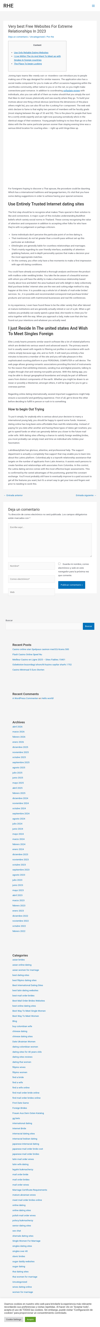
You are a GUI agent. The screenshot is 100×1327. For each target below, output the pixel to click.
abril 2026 (17, 726)
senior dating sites (21, 1225)
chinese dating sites (22, 1036)
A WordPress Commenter (25, 698)
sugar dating (18, 1266)
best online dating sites (24, 1005)
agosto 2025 (18, 767)
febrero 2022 (18, 931)
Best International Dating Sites (27, 985)
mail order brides (20, 1179)
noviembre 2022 (20, 920)
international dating (22, 1123)
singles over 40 (20, 1251)
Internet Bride (19, 1128)
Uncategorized (37, 36)
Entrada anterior (13, 495)
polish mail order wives (24, 1215)
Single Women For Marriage (26, 1240)
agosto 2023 (18, 874)
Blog (14, 1021)
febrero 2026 (18, 736)
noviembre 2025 (20, 752)
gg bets (16, 1118)
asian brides (18, 959)
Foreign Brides (19, 1108)
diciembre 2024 (20, 798)
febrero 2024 (18, 844)
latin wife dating (20, 1164)
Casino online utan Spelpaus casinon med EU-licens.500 (40, 649)
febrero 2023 (18, 905)
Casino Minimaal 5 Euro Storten (28, 669)
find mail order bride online (25, 1092)
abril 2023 (17, 895)
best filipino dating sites (24, 980)
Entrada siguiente (86, 495)
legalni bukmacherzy (22, 1169)
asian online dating (22, 964)
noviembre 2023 (20, 859)
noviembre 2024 (20, 803)
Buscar (9, 620)
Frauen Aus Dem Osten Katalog (28, 1113)
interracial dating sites (23, 1133)
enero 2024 (18, 849)
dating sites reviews (22, 1056)
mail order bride (20, 1174)
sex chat (16, 1230)
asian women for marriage (25, 970)
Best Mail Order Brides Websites (28, 1000)
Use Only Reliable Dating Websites (31, 52)
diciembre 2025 (20, 747)
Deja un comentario (18, 36)
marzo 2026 (18, 731)
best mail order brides (23, 995)
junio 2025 (17, 777)
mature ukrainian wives (24, 1194)
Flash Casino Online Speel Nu (27, 654)
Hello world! (48, 698)
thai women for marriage (24, 1276)
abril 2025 (17, 788)
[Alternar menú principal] (93, 5)
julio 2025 (17, 772)
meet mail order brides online (27, 1200)
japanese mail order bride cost (27, 1148)
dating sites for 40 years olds (27, 1051)
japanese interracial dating (25, 1143)
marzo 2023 (18, 900)
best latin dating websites (25, 990)
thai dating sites (20, 1271)
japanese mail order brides (25, 1154)
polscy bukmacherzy (22, 1220)
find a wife (17, 1082)
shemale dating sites (22, 1235)
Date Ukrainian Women (23, 1041)
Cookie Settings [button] (13, 1319)
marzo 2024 (18, 839)
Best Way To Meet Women (25, 1016)
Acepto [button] (30, 1319)
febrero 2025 (18, 793)
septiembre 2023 (21, 869)
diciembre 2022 (20, 915)
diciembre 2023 (20, 854)
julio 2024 (17, 823)
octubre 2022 (19, 926)
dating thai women (21, 1062)
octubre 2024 (19, 808)
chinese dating (19, 1031)
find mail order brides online (26, 1097)
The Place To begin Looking (28, 63)
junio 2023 (17, 885)
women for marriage (22, 1292)
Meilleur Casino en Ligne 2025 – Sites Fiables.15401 (38, 659)
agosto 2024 (18, 818)
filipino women (19, 1072)
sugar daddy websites (23, 1261)
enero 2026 (18, 742)
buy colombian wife (22, 1026)
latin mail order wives (23, 1159)
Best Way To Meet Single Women (29, 1010)
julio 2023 (17, 880)
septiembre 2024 (21, 813)
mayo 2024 (18, 834)
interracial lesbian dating (24, 1138)
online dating (18, 1205)
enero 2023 (18, 910)
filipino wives (18, 1067)
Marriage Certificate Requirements (29, 1189)
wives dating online (22, 1286)
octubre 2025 (19, 757)
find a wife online (21, 1087)
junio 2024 (17, 828)
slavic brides (18, 1256)
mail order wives (20, 1184)
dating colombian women (25, 1046)
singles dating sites (22, 1246)
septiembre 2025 (21, 762)
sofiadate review (71, 90)
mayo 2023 (18, 890)
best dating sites (20, 975)
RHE (8, 5)
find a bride (18, 1077)
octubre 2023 (19, 864)
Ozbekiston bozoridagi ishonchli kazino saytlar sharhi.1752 (42, 664)
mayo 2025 (18, 782)
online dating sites (21, 1210)
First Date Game (20, 1102)
